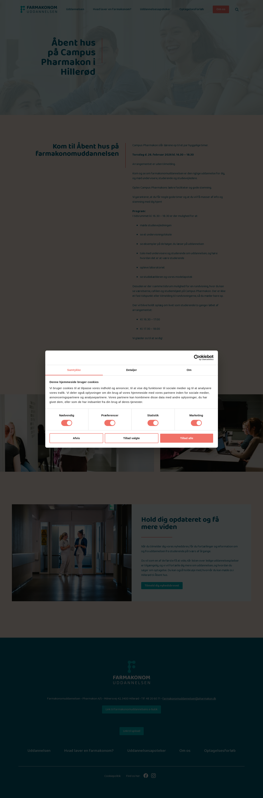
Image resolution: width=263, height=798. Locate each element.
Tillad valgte (131, 438)
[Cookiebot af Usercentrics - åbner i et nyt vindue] (197, 357)
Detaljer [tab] (131, 370)
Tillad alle (186, 438)
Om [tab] (189, 370)
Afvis (76, 438)
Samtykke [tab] (74, 370)
